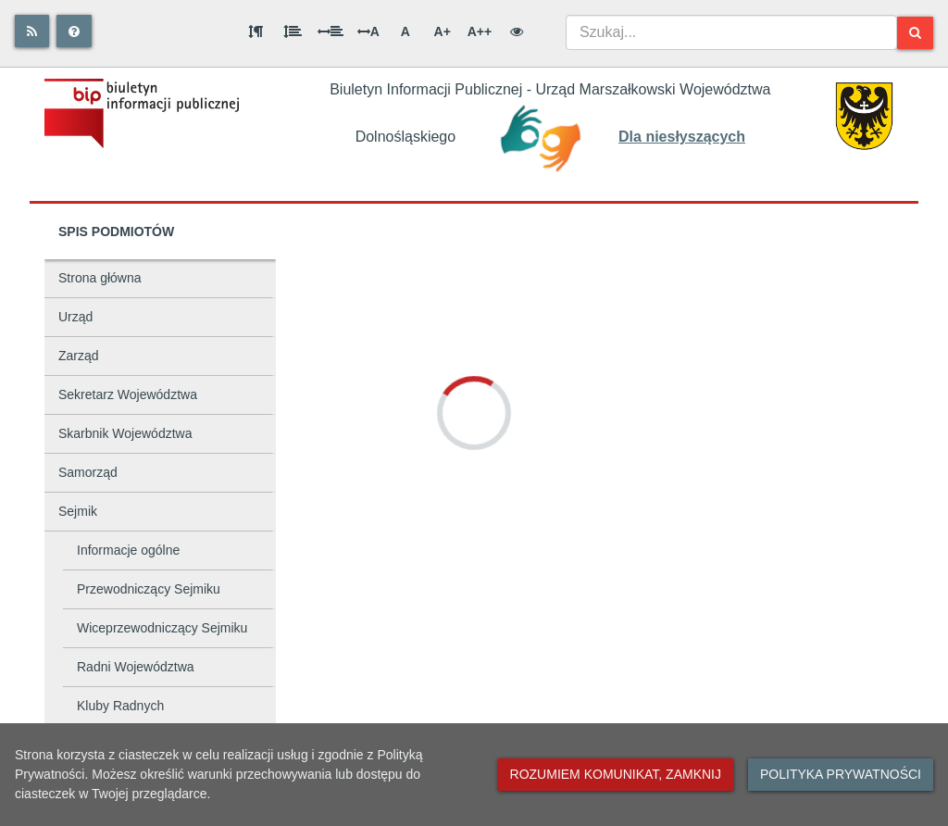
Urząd (75, 316)
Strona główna (100, 277)
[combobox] (731, 32)
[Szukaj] (915, 33)
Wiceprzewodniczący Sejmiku (162, 627)
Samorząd (88, 472)
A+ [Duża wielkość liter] (442, 31)
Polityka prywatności (840, 774)
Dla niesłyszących (681, 136)
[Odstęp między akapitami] (255, 31)
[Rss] (32, 31)
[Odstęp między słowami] (330, 31)
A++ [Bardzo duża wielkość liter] (480, 31)
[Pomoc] (74, 31)
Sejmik (77, 511)
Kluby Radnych (120, 705)
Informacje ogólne (128, 550)
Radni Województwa (135, 666)
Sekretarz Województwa (127, 394)
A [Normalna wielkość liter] (405, 31)
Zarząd (78, 355)
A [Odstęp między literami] (368, 31)
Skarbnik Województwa (125, 433)
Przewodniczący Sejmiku (148, 589)
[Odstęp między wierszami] (292, 31)
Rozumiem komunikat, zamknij (615, 774)
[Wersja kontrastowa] (516, 31)
